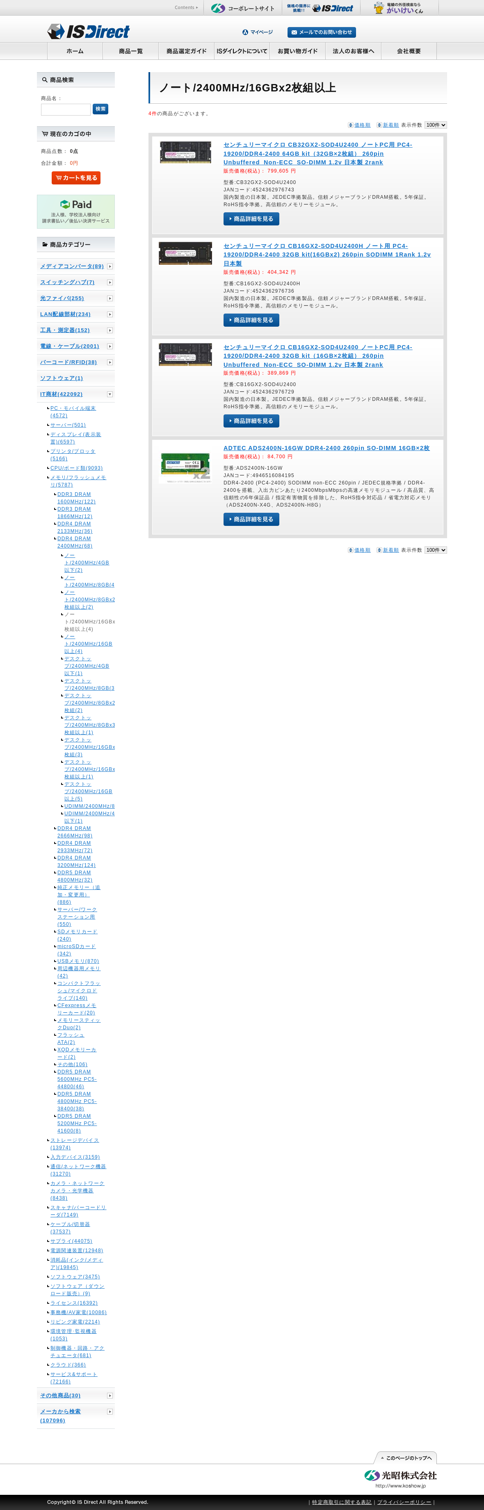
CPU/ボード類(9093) (76, 468)
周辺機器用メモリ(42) (79, 972)
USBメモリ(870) (78, 961)
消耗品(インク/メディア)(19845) (76, 1263)
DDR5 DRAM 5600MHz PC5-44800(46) (77, 1079)
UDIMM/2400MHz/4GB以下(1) (79, 817)
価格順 (362, 125)
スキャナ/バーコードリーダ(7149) (78, 1211)
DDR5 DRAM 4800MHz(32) (75, 876)
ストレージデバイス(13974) (74, 1144)
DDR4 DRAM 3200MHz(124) (76, 861)
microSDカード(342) (76, 950)
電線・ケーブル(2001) (69, 346)
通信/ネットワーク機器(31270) (78, 1170)
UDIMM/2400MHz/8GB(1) (79, 806)
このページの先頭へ (404, 1458)
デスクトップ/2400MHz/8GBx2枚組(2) (79, 703)
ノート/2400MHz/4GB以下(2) (79, 563)
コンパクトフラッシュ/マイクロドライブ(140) (79, 990)
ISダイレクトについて (242, 50)
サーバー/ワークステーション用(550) (77, 917)
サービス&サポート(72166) (74, 1378)
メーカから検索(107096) (60, 1416)
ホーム (75, 50)
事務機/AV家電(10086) (78, 1312)
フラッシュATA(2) (70, 1038)
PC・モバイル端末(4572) (73, 411)
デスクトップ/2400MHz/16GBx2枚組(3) (79, 747)
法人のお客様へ (353, 50)
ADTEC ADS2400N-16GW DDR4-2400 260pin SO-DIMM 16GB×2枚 (327, 448)
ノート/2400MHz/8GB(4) (79, 581)
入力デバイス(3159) (75, 1157)
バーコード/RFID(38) (68, 362)
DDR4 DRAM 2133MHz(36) (75, 527)
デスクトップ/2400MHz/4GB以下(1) (79, 666)
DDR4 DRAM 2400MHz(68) (75, 542)
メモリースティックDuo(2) (79, 1023)
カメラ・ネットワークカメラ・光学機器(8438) (77, 1190)
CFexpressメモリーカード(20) (76, 1009)
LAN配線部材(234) (65, 314)
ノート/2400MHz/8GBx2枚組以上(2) (79, 599)
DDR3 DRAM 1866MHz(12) (75, 512)
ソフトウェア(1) (61, 378)
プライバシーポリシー (404, 1502)
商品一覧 (130, 50)
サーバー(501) (68, 425)
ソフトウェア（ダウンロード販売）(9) (77, 1289)
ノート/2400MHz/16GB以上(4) (79, 644)
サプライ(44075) (71, 1241)
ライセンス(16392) (74, 1303)
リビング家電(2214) (75, 1322)
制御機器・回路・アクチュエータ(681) (77, 1351)
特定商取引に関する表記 (342, 1502)
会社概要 (409, 50)
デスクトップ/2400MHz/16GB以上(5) (79, 791)
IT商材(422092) (61, 394)
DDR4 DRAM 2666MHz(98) (75, 832)
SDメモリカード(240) (77, 935)
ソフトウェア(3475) (75, 1277)
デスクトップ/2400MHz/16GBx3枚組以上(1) (79, 769)
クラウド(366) (68, 1365)
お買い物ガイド (298, 50)
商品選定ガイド (186, 50)
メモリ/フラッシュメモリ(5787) (78, 481)
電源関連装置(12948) (76, 1250)
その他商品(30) (60, 1395)
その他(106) (72, 1064)
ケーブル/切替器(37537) (70, 1228)
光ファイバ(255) (62, 298)
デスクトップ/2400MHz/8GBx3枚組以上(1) (79, 725)
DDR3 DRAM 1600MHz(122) (76, 498)
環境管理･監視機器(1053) (73, 1335)
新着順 (391, 125)
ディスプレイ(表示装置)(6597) (75, 438)
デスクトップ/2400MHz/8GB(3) (79, 684)
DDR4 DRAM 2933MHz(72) (75, 846)
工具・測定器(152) (65, 330)
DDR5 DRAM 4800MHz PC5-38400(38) (77, 1101)
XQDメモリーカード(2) (77, 1053)
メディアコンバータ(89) (72, 266)
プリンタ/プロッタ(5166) (73, 455)
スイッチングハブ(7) (67, 282)
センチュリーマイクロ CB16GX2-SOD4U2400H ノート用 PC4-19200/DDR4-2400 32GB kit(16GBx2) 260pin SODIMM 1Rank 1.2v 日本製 (327, 255)
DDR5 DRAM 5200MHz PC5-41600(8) (77, 1123)
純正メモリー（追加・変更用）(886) (79, 895)
